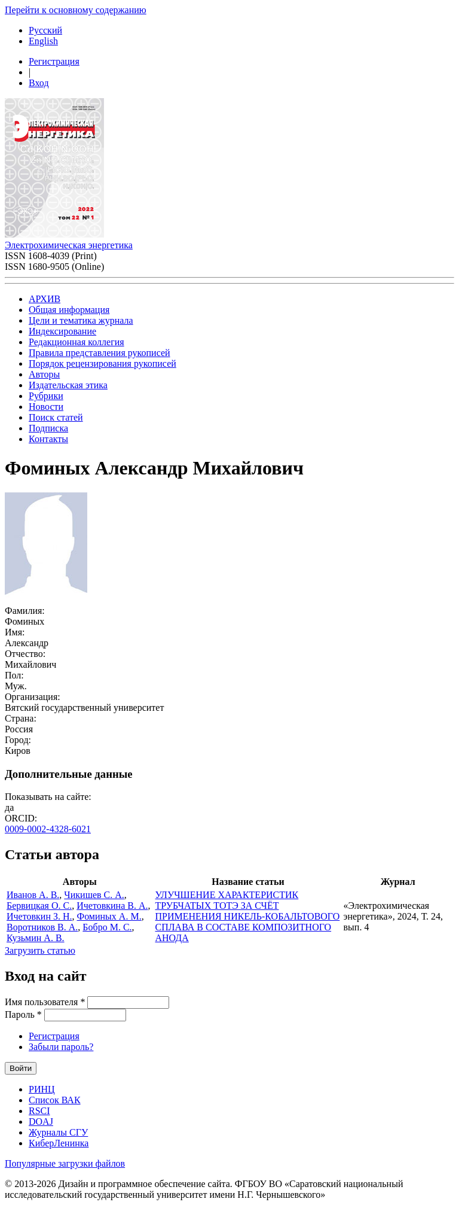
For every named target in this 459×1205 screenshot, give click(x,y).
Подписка (48, 428)
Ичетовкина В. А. (112, 905)
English (43, 41)
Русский (45, 30)
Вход (39, 83)
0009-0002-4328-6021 (48, 829)
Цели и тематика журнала (81, 320)
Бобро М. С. (106, 927)
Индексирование (62, 331)
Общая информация (69, 310)
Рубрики (46, 396)
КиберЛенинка (58, 1143)
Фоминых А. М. (109, 916)
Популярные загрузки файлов (65, 1163)
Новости (46, 406)
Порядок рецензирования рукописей (102, 363)
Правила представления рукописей (99, 353)
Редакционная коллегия (76, 342)
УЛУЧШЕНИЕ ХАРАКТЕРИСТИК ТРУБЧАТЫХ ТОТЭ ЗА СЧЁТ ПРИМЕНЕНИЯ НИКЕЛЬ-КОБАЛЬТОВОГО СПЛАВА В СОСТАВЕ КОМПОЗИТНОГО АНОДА (247, 916)
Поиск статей (56, 417)
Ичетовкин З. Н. (39, 916)
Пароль (23, 1014)
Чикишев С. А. (94, 895)
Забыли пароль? (61, 1047)
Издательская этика (68, 385)
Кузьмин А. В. (36, 938)
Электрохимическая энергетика (69, 245)
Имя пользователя (45, 1002)
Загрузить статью (40, 950)
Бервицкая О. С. (39, 905)
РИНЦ (42, 1089)
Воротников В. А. (42, 927)
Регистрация (54, 61)
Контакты (48, 439)
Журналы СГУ (58, 1132)
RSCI (39, 1111)
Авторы (44, 374)
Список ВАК (55, 1100)
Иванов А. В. (33, 895)
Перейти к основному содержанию (75, 10)
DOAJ (41, 1121)
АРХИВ (44, 299)
